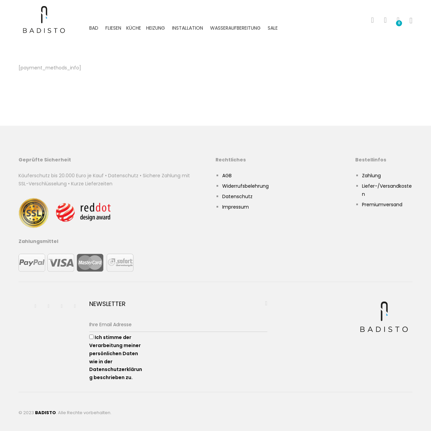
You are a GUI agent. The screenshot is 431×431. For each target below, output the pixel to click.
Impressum (235, 207)
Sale (273, 28)
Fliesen (113, 28)
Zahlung (371, 175)
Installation (187, 28)
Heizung (155, 28)
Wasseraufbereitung (235, 28)
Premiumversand (382, 204)
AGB (227, 175)
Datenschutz (237, 196)
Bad (93, 28)
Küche (133, 28)
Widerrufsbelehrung (245, 186)
